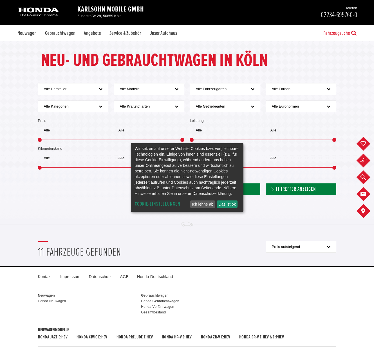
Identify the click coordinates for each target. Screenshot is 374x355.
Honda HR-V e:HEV (177, 337)
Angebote (92, 33)
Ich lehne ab (202, 204)
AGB (124, 276)
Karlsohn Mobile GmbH (110, 9)
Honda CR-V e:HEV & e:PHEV (261, 337)
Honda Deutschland (155, 276)
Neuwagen (27, 33)
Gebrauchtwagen (60, 33)
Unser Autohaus (163, 33)
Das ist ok (227, 204)
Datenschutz (100, 276)
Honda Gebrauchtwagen (160, 301)
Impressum (70, 276)
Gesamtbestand (153, 312)
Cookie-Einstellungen (157, 204)
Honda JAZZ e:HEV (53, 337)
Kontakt (45, 276)
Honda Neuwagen (52, 301)
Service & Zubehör (125, 33)
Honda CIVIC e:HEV (92, 337)
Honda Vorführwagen (157, 307)
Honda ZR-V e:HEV (215, 337)
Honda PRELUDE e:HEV (135, 337)
